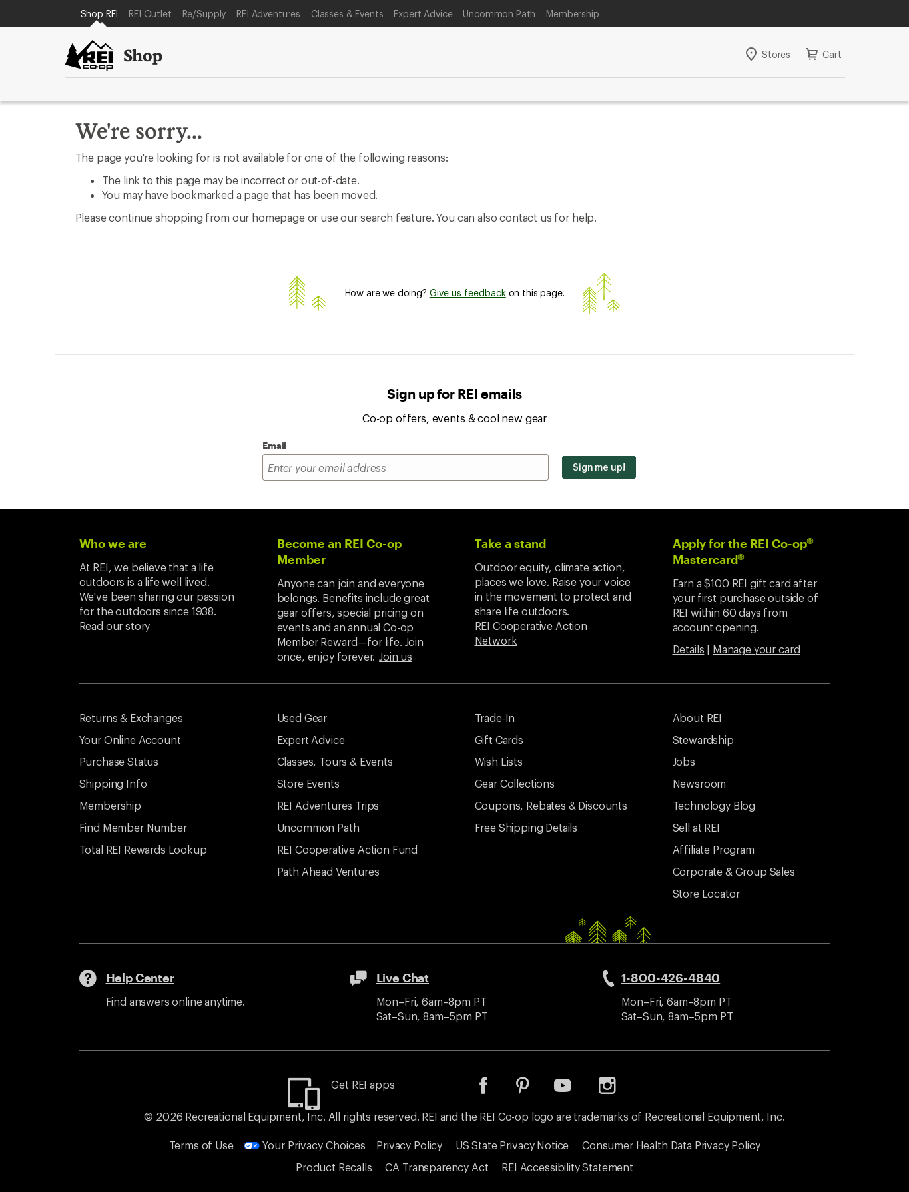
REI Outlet (150, 13)
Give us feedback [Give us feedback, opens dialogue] (468, 292)
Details (689, 649)
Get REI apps (362, 1084)
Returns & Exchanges (131, 717)
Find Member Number (133, 827)
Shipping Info (113, 783)
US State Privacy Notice (512, 1145)
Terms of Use (201, 1145)
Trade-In (495, 717)
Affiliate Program (714, 849)
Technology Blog (714, 805)
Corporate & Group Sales (734, 871)
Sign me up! (599, 467)
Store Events (308, 783)
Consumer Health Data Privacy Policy (671, 1145)
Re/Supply (204, 13)
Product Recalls (334, 1167)
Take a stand (510, 543)
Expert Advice (423, 13)
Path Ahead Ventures (328, 871)
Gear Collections (515, 783)
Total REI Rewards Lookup (143, 849)
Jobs (684, 761)
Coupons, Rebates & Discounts (551, 805)
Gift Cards (499, 739)
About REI (698, 717)
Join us (395, 656)
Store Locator (706, 893)
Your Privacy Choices (305, 1145)
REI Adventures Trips (328, 805)
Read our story (115, 625)
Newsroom (700, 783)
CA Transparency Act (436, 1167)
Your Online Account (130, 739)
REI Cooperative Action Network (531, 633)
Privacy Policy (409, 1145)
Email (274, 445)
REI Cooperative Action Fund (347, 849)
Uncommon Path (499, 13)
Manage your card (756, 649)
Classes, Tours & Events (335, 761)
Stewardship (703, 739)
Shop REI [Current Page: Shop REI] (100, 13)
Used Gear (302, 717)
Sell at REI (696, 827)
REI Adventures (268, 13)
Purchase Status (119, 761)
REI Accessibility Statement (567, 1167)
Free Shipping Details (526, 827)
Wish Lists (499, 761)
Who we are (113, 543)
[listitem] (493, 1089)
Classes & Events (347, 13)
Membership (572, 13)
